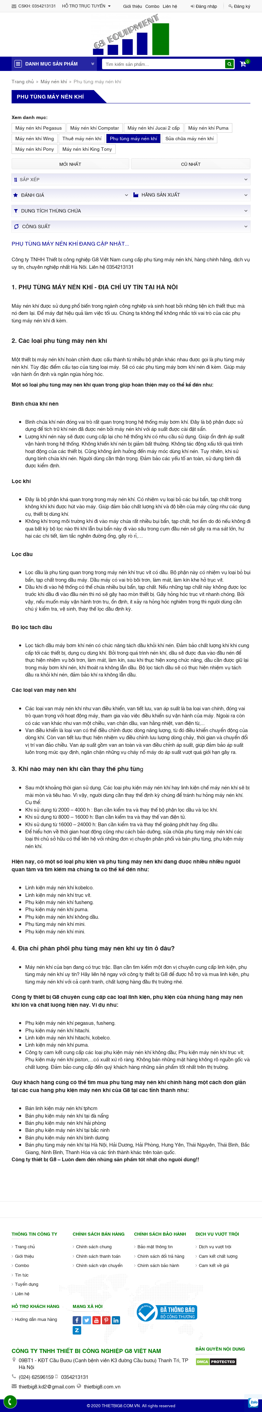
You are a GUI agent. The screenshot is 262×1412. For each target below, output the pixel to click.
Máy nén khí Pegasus (38, 127)
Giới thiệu (132, 6)
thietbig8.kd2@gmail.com (47, 1386)
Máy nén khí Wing (34, 138)
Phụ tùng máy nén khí (133, 138)
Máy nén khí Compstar (94, 127)
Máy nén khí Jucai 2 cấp (154, 127)
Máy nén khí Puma (208, 127)
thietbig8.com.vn (102, 1386)
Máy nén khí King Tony (87, 148)
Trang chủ (23, 81)
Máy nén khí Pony (34, 148)
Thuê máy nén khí (81, 138)
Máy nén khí (54, 81)
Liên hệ (170, 6)
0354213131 (44, 6)
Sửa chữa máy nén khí (189, 138)
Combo (152, 6)
